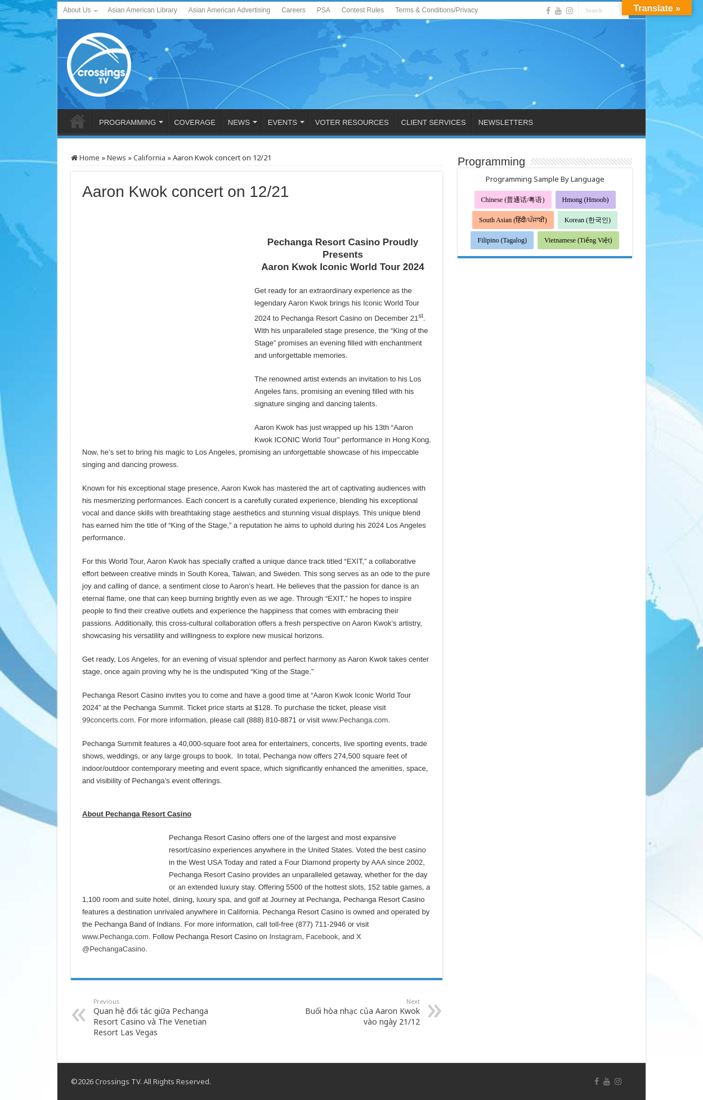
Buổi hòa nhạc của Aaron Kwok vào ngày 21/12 (362, 1012)
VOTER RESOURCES (352, 122)
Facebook (322, 936)
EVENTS (282, 122)
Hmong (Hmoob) (585, 200)
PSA (323, 10)
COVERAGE (195, 122)
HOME (77, 121)
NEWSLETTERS (506, 122)
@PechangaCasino (113, 949)
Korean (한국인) (588, 220)
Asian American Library (142, 10)
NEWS (239, 122)
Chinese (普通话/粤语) (513, 200)
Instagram (285, 936)
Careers (293, 10)
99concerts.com (108, 720)
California (149, 157)
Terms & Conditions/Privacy (436, 10)
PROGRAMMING (127, 122)
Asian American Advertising (229, 10)
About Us (77, 10)
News (116, 157)
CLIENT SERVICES (433, 122)
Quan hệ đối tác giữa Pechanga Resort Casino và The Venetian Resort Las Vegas (151, 1017)
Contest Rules (363, 10)
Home (85, 157)
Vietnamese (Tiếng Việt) (578, 240)
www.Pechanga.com (355, 720)
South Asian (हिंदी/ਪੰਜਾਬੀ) (513, 220)
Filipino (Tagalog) (501, 240)
